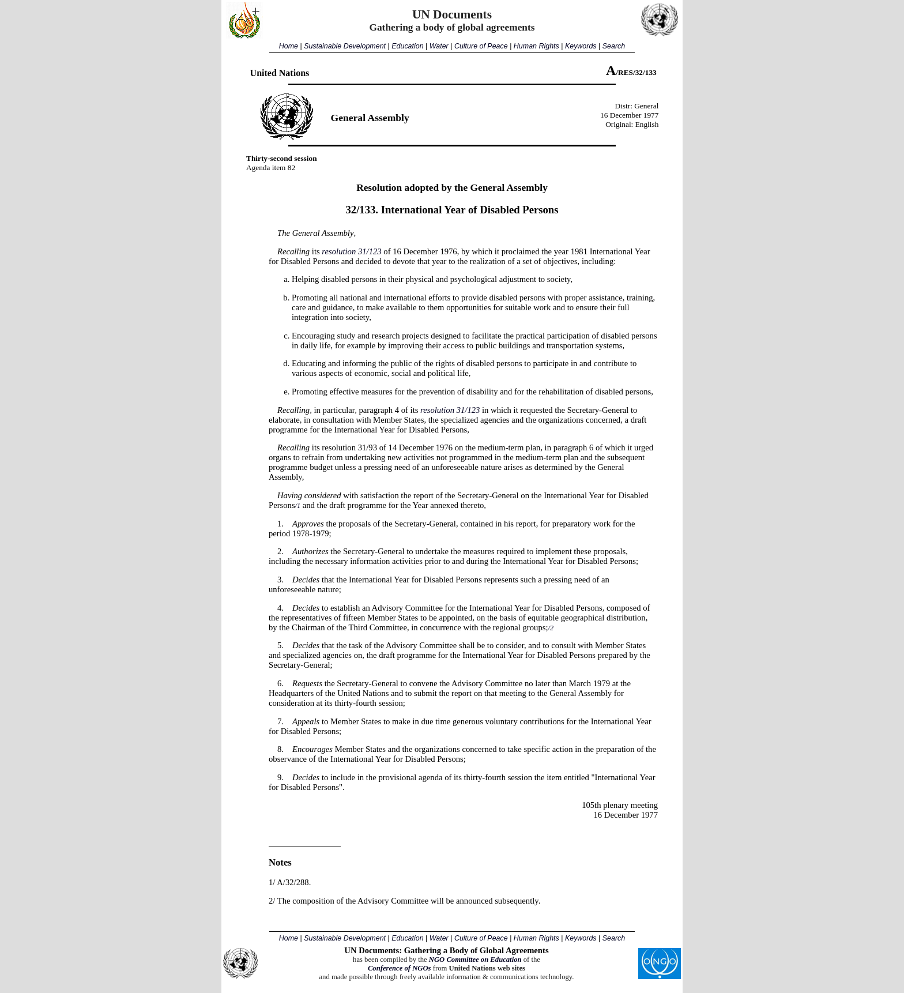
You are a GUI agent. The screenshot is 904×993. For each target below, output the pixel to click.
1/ (272, 882)
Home (288, 46)
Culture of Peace (481, 46)
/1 (298, 506)
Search (613, 46)
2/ (272, 900)
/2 (550, 628)
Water (439, 46)
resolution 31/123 (351, 251)
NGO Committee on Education (475, 960)
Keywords (581, 46)
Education (407, 46)
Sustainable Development (345, 46)
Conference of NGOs (399, 968)
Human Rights (536, 46)
